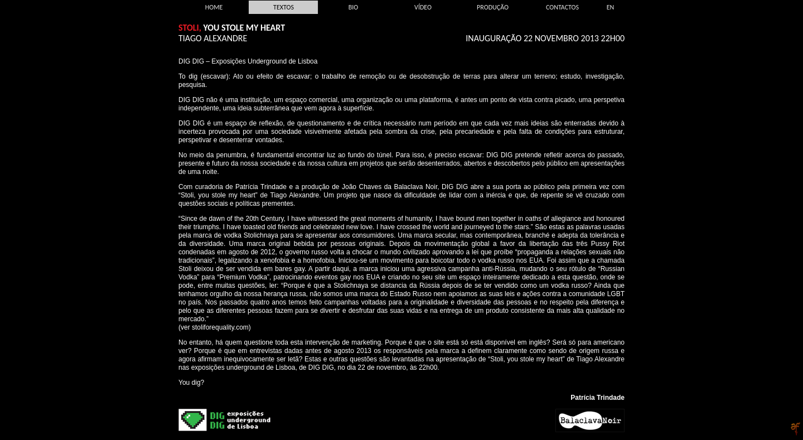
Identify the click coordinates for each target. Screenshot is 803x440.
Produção (493, 7)
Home (214, 7)
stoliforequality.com (220, 327)
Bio (354, 7)
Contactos (562, 7)
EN (611, 7)
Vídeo (423, 7)
